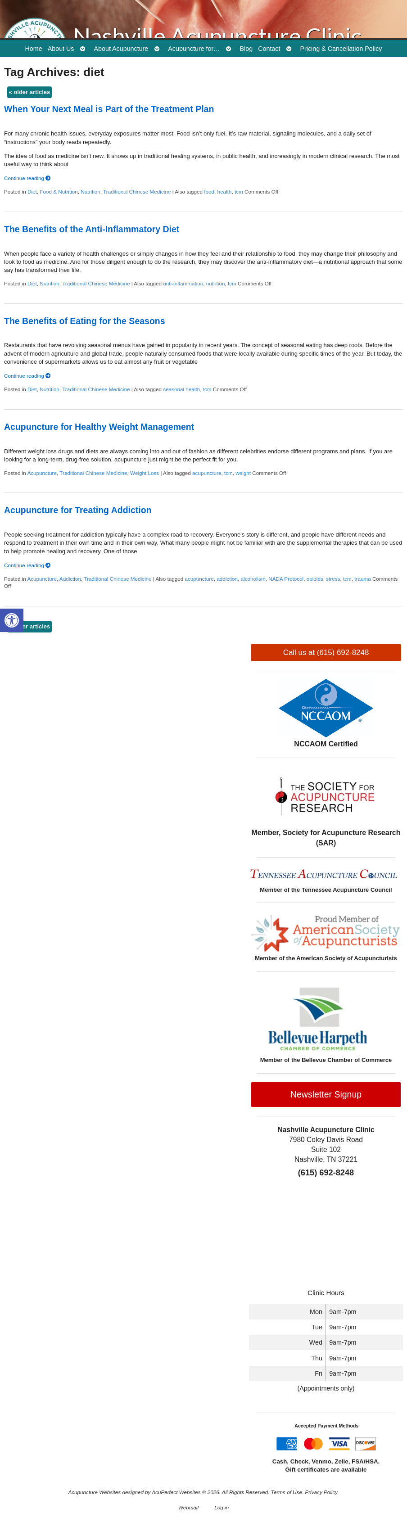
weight (243, 473)
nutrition (215, 283)
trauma (362, 579)
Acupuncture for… (194, 48)
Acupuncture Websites (94, 1492)
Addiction (70, 579)
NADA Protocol (285, 579)
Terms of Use (286, 1492)
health (224, 191)
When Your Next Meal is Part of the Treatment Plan (109, 109)
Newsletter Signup (326, 1094)
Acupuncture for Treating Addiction (78, 510)
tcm (239, 191)
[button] (11, 620)
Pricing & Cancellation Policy (341, 48)
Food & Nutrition (58, 191)
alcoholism (253, 579)
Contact (269, 48)
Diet (32, 191)
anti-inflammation (183, 283)
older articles (29, 92)
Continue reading (27, 178)
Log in (221, 1507)
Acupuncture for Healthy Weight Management (99, 427)
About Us (61, 48)
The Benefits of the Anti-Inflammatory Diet (91, 229)
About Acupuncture (121, 48)
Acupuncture (42, 473)
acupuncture (206, 473)
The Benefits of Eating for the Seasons (84, 321)
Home (33, 48)
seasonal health (181, 389)
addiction (227, 579)
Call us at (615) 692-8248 (326, 652)
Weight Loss (144, 473)
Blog (246, 48)
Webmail (188, 1507)
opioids (315, 579)
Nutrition (90, 191)
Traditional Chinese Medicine (137, 191)
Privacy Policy (321, 1492)
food (209, 191)
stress (333, 579)
